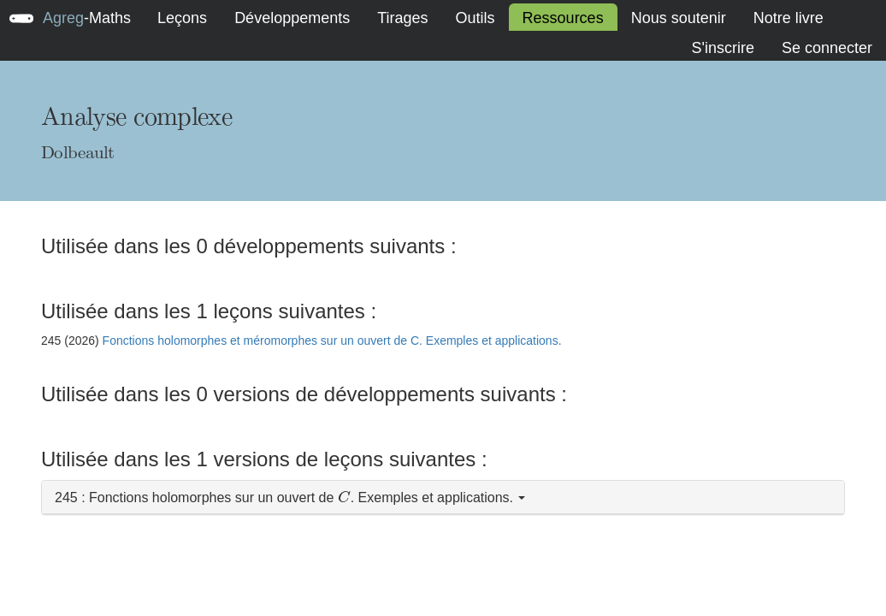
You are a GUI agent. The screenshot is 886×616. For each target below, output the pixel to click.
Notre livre (788, 18)
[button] (443, 498)
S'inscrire (722, 47)
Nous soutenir (678, 18)
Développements (292, 18)
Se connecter (827, 47)
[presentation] (344, 496)
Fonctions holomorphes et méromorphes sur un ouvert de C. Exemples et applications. (332, 340)
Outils (475, 18)
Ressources (563, 18)
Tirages (402, 18)
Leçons (182, 18)
